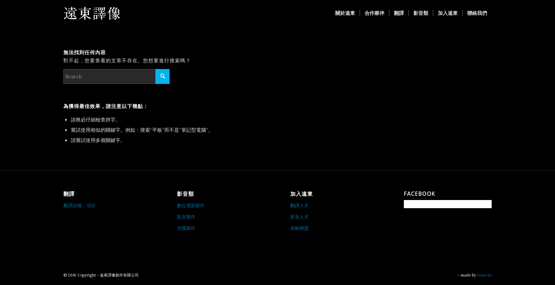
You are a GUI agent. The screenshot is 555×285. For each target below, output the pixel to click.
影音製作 (186, 217)
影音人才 (299, 217)
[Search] (116, 76)
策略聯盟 (299, 228)
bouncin (484, 275)
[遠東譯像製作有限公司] (91, 13)
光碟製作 (186, 228)
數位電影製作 (191, 206)
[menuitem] (345, 13)
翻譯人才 (299, 206)
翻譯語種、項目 (79, 206)
